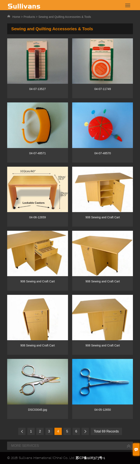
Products (29, 16)
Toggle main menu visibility (128, 4)
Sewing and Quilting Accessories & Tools (64, 16)
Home (16, 16)
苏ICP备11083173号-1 (90, 458)
